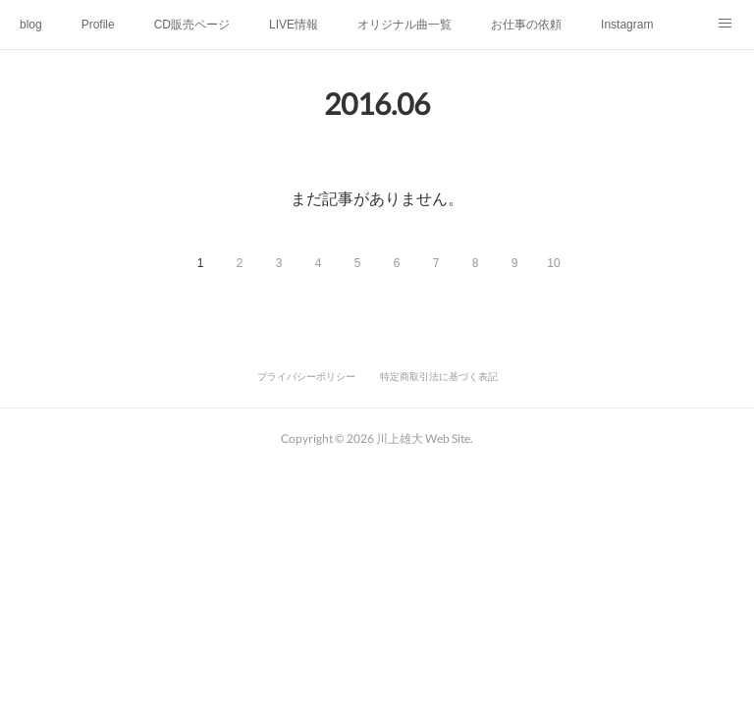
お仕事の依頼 (526, 24)
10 (553, 263)
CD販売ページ (192, 24)
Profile (98, 24)
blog (31, 24)
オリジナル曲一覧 (404, 24)
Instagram (627, 24)
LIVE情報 (293, 24)
